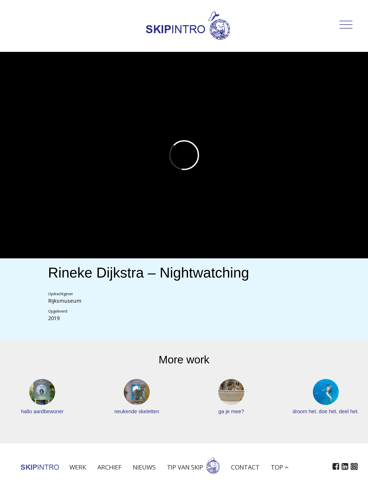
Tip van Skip (193, 468)
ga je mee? (231, 411)
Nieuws (144, 468)
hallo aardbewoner (42, 411)
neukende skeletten (136, 411)
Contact (245, 468)
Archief (109, 468)
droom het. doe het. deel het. (326, 411)
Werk (77, 468)
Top (279, 468)
